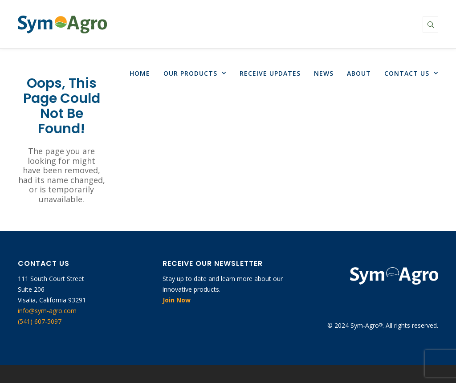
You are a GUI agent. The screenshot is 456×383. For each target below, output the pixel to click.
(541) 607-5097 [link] (39, 321)
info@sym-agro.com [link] (47, 310)
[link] (62, 24)
